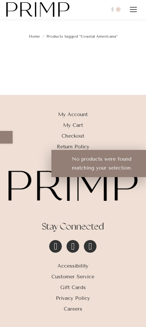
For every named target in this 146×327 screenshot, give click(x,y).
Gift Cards (73, 287)
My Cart (73, 125)
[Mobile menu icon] (133, 9)
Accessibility (72, 266)
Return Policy (73, 147)
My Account (73, 114)
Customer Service (72, 277)
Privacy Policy (73, 298)
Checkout (72, 136)
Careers (73, 309)
